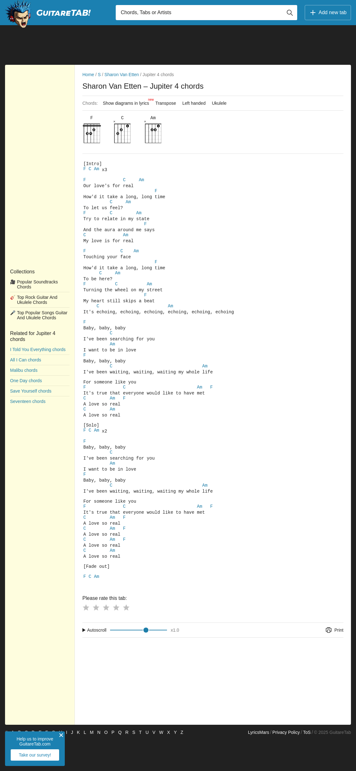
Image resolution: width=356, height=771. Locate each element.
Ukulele (219, 103)
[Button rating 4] (116, 639)
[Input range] (138, 661)
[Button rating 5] (126, 639)
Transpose (165, 103)
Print (334, 661)
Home (88, 74)
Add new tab (328, 12)
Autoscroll (96, 661)
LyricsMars (258, 763)
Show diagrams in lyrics (127, 102)
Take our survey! (35, 754)
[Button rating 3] (106, 639)
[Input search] (206, 12)
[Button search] (289, 12)
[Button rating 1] (86, 639)
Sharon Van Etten (121, 74)
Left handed (194, 103)
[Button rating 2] (96, 639)
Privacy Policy (286, 763)
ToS (307, 763)
